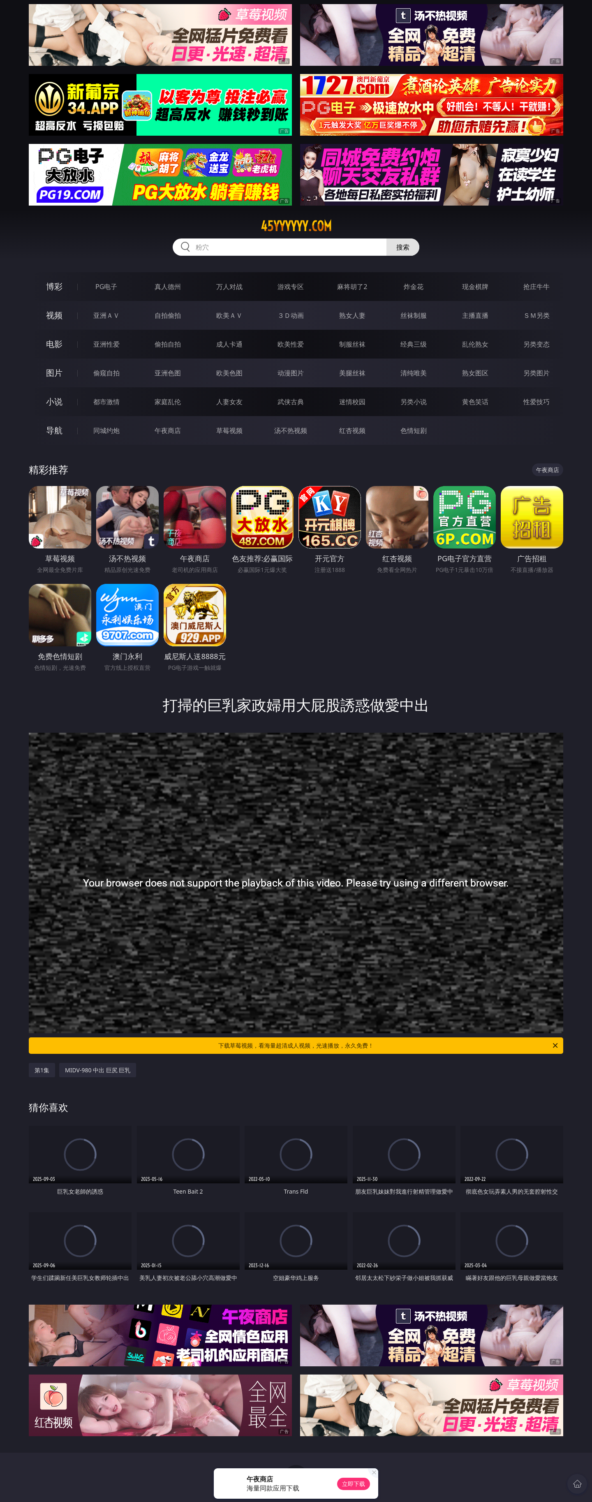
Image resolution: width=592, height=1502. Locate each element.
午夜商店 (168, 430)
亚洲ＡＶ (106, 315)
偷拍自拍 (168, 344)
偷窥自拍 (106, 372)
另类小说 (413, 401)
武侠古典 (291, 401)
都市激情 (106, 401)
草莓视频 (229, 430)
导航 (54, 430)
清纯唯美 (413, 372)
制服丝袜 (352, 344)
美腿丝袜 (352, 372)
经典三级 (413, 344)
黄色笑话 (475, 401)
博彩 (54, 286)
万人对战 (229, 286)
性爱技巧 (536, 401)
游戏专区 (291, 286)
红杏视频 (352, 430)
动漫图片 (291, 372)
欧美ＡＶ (229, 315)
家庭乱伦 (168, 401)
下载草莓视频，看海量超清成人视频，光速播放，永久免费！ (388, 1046)
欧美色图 (229, 372)
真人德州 (168, 286)
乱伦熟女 (475, 344)
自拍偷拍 (168, 315)
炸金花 (413, 286)
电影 (54, 343)
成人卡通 (229, 344)
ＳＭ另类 (536, 315)
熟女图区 (475, 372)
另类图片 (536, 372)
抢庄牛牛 (536, 286)
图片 (54, 372)
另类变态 (536, 344)
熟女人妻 (352, 315)
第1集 (42, 1070)
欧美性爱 (291, 344)
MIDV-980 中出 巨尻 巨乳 (97, 1070)
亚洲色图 (168, 372)
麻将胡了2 (352, 286)
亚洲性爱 (106, 344)
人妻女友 (229, 401)
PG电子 (106, 286)
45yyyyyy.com (296, 226)
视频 (54, 315)
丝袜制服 (413, 315)
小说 (54, 401)
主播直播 (475, 315)
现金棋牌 (475, 286)
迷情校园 (352, 401)
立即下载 (353, 1484)
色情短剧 (413, 430)
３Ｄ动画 (291, 315)
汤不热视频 (290, 430)
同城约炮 (106, 430)
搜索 (402, 247)
